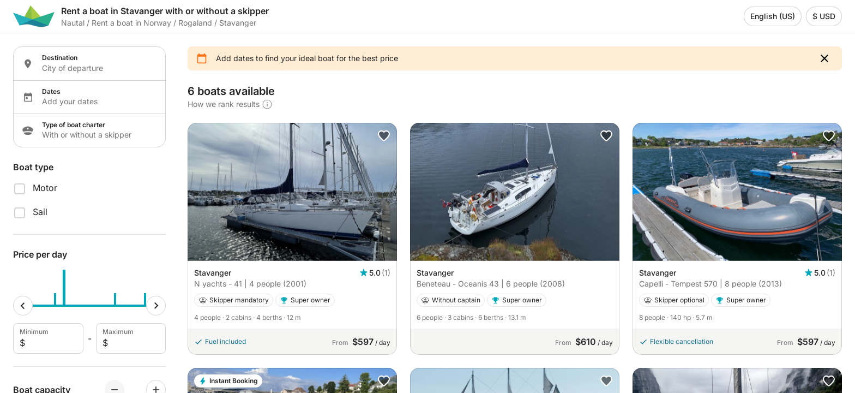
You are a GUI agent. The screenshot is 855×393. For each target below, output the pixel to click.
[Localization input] (97, 68)
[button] (824, 58)
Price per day (40, 254)
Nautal (73, 22)
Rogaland (195, 22)
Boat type (33, 167)
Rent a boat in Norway (131, 22)
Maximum (130, 338)
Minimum (47, 338)
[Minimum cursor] (23, 305)
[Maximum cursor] (156, 305)
